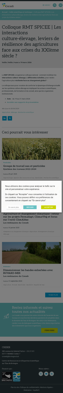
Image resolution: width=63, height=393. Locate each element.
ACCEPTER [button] (48, 207)
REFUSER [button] (30, 207)
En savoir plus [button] (13, 207)
